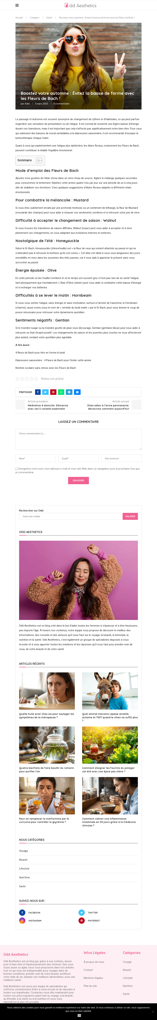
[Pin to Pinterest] (53, 392)
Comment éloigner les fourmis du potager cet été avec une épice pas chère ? (108, 769)
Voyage (23, 850)
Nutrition (24, 877)
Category (34, 17)
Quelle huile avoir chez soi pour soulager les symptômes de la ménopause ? (46, 715)
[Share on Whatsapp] (61, 392)
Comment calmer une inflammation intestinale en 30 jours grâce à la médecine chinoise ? (109, 822)
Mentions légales (93, 978)
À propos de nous (94, 962)
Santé (49, 17)
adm (27, 103)
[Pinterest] (107, 920)
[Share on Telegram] (69, 392)
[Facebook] (48, 912)
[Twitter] (107, 912)
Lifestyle (24, 868)
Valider (130, 516)
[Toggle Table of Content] (37, 161)
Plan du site (90, 986)
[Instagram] (48, 920)
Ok (79, 1015)
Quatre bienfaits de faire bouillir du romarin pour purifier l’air (46, 769)
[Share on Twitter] (45, 392)
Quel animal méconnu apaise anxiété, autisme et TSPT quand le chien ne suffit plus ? (110, 717)
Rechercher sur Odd (31, 510)
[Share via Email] (77, 392)
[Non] (152, 1011)
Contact (88, 970)
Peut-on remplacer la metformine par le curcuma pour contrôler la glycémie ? (44, 820)
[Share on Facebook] (38, 392)
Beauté (23, 859)
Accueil (19, 17)
